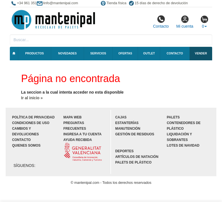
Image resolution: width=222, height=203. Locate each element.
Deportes (124, 151)
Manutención (127, 129)
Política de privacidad (33, 117)
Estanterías (127, 123)
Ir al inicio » (32, 98)
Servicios (98, 53)
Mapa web (73, 117)
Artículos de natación (136, 157)
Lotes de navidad (183, 145)
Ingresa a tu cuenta (83, 134)
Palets (173, 117)
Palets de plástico (133, 162)
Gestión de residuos (134, 134)
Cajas (120, 117)
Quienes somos (26, 145)
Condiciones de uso (30, 123)
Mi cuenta (184, 21)
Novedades (67, 53)
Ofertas (125, 53)
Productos (34, 53)
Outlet (149, 53)
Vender (201, 53)
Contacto (161, 21)
